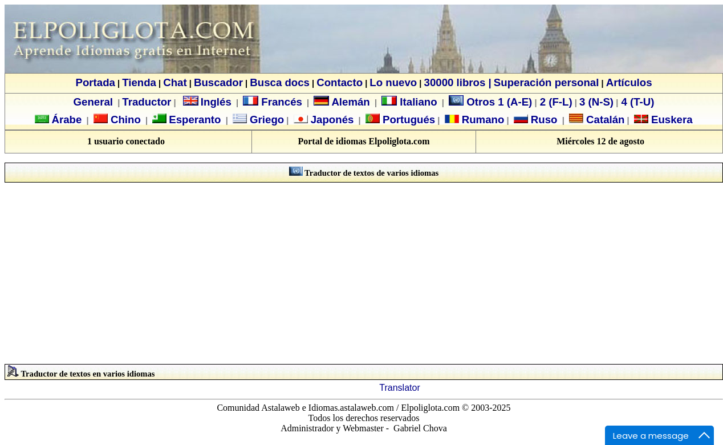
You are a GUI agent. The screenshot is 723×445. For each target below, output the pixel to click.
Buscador (218, 82)
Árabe (66, 120)
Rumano (482, 120)
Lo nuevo (393, 82)
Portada (95, 82)
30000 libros (455, 82)
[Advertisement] (364, 273)
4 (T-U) (636, 102)
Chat (174, 82)
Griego (265, 120)
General (93, 102)
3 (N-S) (596, 102)
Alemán (350, 102)
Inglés (216, 102)
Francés (272, 102)
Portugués (407, 120)
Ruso (543, 120)
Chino (124, 120)
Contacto (339, 82)
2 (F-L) (554, 102)
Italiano (409, 102)
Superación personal (546, 82)
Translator (399, 388)
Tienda (139, 82)
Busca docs (280, 82)
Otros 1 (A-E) (490, 102)
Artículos (629, 82)
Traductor (146, 102)
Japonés (331, 120)
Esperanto (195, 120)
